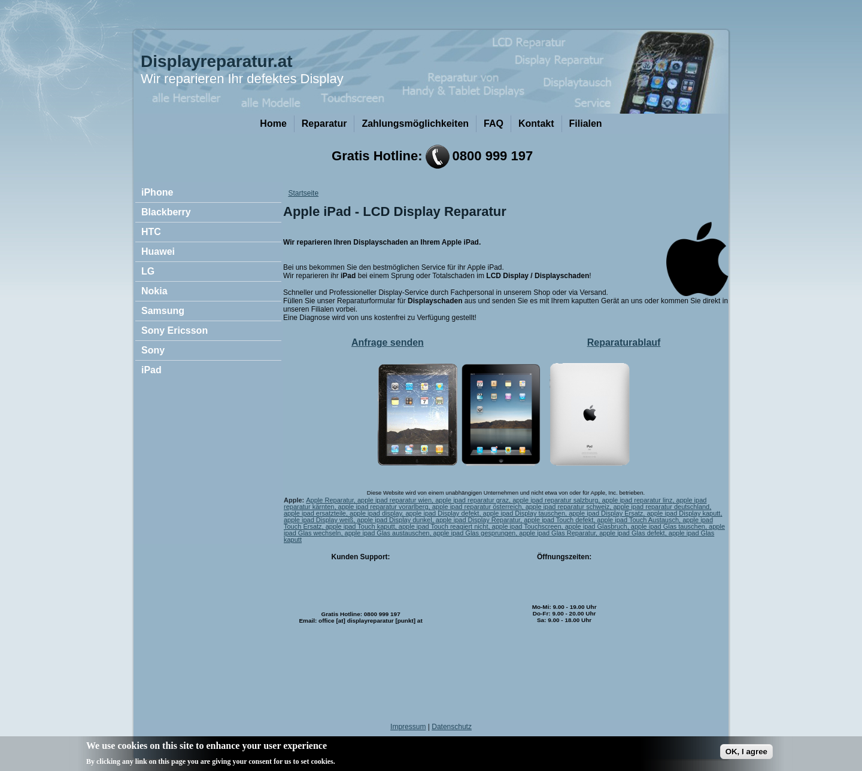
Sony (153, 350)
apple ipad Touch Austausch (638, 519)
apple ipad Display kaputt (683, 513)
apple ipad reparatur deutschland (661, 506)
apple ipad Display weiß (318, 519)
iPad (151, 370)
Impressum (408, 727)
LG (147, 271)
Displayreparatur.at (217, 61)
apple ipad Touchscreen (526, 526)
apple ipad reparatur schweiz (568, 506)
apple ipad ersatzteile (315, 513)
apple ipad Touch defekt (558, 519)
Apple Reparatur (330, 500)
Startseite (303, 193)
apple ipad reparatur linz (637, 500)
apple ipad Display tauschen (524, 513)
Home (273, 123)
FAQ (493, 123)
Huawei (158, 251)
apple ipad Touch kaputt (360, 526)
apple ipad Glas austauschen (387, 533)
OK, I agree (746, 754)
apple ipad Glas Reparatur (557, 533)
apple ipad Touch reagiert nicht (443, 526)
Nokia (154, 291)
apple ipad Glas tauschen (668, 526)
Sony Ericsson (174, 330)
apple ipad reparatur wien (394, 500)
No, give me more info (376, 764)
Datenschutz (452, 727)
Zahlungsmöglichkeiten (415, 123)
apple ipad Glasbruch (596, 526)
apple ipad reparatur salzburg (555, 500)
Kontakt (536, 123)
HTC (151, 232)
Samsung (162, 311)
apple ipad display (376, 513)
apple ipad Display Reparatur (478, 519)
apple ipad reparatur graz (472, 500)
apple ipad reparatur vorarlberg (383, 506)
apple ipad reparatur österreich (477, 506)
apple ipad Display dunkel (394, 519)
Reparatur (324, 123)
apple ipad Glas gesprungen (474, 533)
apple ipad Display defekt (442, 513)
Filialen (585, 123)
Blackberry (166, 212)
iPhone (157, 192)
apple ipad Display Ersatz (606, 513)
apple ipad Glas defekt (631, 533)
